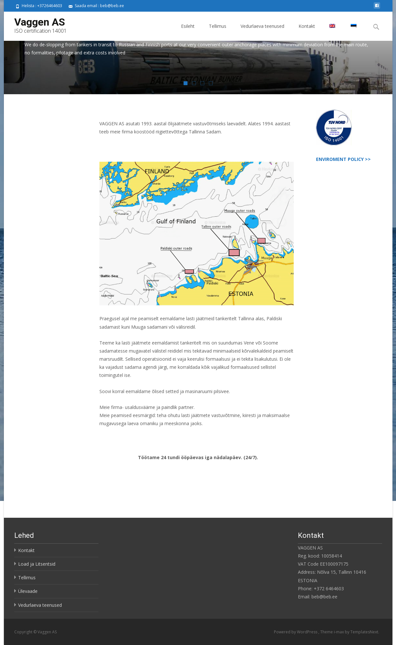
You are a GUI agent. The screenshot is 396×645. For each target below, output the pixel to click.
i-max (339, 632)
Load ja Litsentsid (36, 564)
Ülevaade (28, 591)
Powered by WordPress (296, 632)
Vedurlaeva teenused (262, 26)
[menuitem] (333, 26)
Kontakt (307, 26)
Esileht (188, 26)
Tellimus (217, 26)
